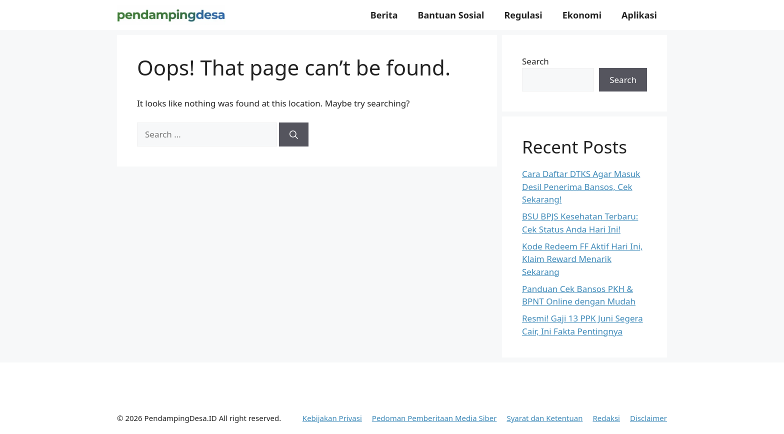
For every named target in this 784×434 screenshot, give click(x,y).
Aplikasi (639, 15)
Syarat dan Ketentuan (544, 418)
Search (535, 61)
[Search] (293, 134)
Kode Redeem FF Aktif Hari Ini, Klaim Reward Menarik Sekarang (582, 259)
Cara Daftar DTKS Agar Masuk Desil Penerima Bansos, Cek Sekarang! (581, 186)
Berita (384, 15)
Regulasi (523, 15)
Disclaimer (648, 418)
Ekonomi (582, 15)
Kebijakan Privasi (332, 418)
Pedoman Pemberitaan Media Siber (434, 418)
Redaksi (606, 418)
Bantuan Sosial (451, 15)
